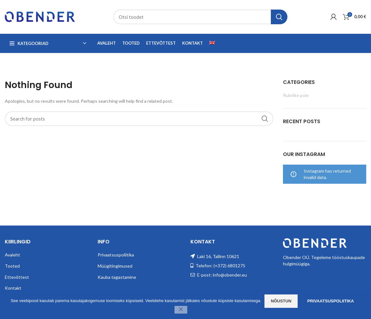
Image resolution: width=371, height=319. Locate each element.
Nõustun (281, 301)
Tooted (12, 266)
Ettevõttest (17, 277)
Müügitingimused (115, 266)
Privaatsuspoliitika (116, 254)
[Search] (200, 17)
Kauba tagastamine (117, 277)
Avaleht (12, 254)
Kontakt (13, 288)
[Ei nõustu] (180, 310)
